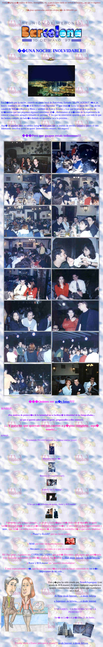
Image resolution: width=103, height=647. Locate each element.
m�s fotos (62, 401)
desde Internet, (65, 643)
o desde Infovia (80, 643)
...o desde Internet (87, 601)
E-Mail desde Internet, (73, 557)
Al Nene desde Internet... (66, 596)
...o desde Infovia (87, 596)
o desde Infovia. (92, 557)
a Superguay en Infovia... (66, 601)
